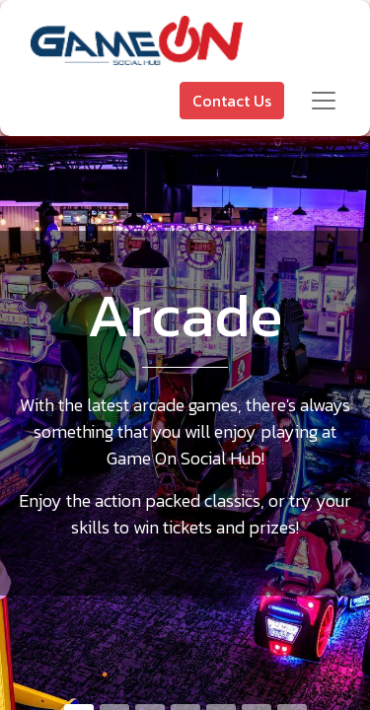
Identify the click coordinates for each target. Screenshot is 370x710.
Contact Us (231, 100)
